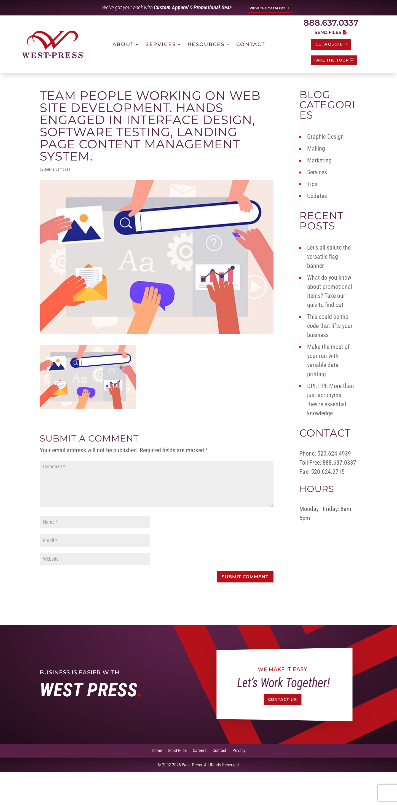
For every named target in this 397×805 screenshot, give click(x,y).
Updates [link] (317, 195)
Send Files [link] (177, 750)
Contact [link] (250, 44)
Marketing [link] (319, 160)
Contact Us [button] (282, 699)
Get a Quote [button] (328, 44)
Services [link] (161, 44)
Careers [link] (199, 750)
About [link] (123, 44)
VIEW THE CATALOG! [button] (267, 8)
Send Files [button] (328, 32)
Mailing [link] (316, 148)
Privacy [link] (238, 750)
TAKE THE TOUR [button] (331, 60)
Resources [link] (206, 44)
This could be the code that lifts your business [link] (330, 325)
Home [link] (157, 750)
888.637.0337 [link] (331, 22)
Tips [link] (312, 184)
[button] (245, 576)
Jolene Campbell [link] (57, 169)
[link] (52, 44)
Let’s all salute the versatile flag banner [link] (329, 256)
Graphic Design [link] (325, 136)
